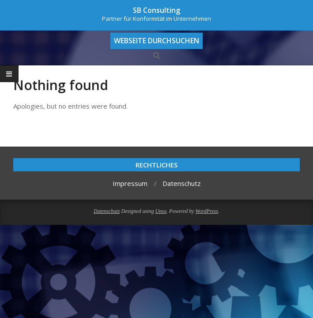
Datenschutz (107, 211)
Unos (160, 211)
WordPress (207, 211)
